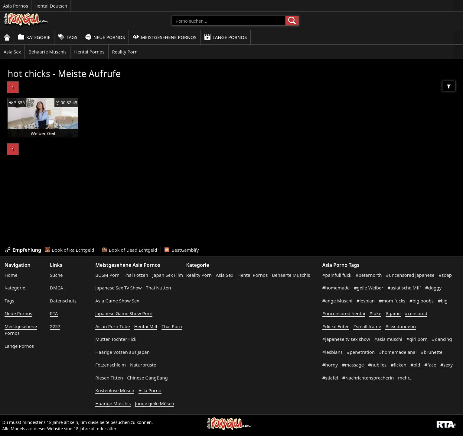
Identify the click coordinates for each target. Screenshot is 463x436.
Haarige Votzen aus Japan (122, 352)
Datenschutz (63, 301)
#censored (416, 313)
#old (415, 365)
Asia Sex (12, 52)
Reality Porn (125, 52)
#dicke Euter (335, 326)
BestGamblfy (182, 250)
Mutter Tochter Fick (115, 339)
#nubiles (377, 365)
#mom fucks (392, 301)
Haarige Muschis (113, 403)
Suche (56, 275)
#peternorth (369, 275)
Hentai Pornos (89, 52)
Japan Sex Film (167, 275)
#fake (375, 313)
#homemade (336, 288)
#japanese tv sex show (346, 339)
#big (443, 301)
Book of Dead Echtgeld (129, 250)
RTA (54, 313)
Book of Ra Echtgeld (69, 250)
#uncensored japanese (410, 275)
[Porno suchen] (228, 21)
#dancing (442, 339)
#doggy (433, 288)
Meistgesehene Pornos (164, 37)
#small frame (367, 326)
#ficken (398, 365)
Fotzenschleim (110, 365)
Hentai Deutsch (50, 6)
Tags (67, 37)
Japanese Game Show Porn (123, 313)
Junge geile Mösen (154, 403)
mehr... (405, 378)
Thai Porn (171, 326)
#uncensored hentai (343, 313)
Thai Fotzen (136, 275)
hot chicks (29, 73)
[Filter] (448, 86)
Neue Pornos (105, 37)
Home (11, 275)
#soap (445, 275)
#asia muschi (388, 339)
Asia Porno (150, 390)
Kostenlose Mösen (114, 390)
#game (393, 313)
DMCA (56, 288)
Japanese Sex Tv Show (118, 288)
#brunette (431, 352)
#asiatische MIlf (404, 288)
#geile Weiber (368, 288)
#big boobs (421, 301)
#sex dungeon (400, 326)
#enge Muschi (337, 301)
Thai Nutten (158, 288)
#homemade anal (398, 352)
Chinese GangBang (147, 378)
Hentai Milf (145, 326)
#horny (330, 365)
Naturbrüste (143, 365)
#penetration (361, 352)
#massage (353, 365)
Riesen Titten (109, 378)
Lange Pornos (225, 37)
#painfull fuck (336, 275)
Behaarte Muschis (47, 52)
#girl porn (417, 339)
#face (430, 365)
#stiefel (330, 378)
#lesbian (366, 301)
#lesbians (332, 352)
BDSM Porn (107, 275)
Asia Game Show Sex (117, 301)
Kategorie (34, 37)
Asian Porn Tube (112, 326)
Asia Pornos (15, 6)
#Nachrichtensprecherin (368, 378)
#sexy (446, 365)
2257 (55, 326)
